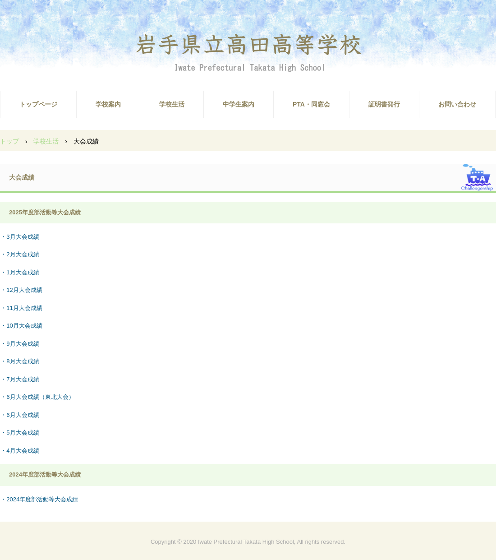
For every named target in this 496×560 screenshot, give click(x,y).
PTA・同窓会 (311, 104)
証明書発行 (384, 104)
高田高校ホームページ (248, 52)
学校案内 (108, 104)
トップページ (38, 104)
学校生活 (171, 104)
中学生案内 (238, 104)
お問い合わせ (457, 104)
